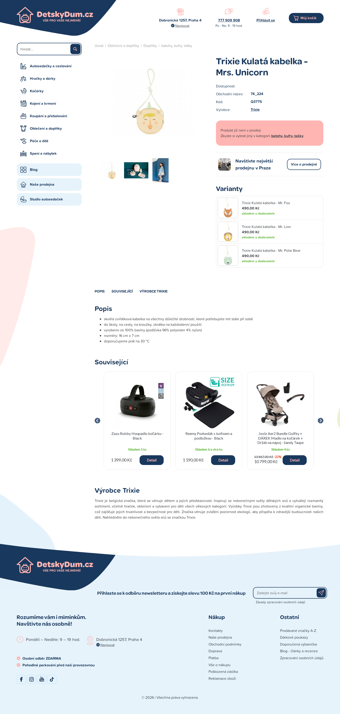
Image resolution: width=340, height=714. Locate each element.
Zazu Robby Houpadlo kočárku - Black (137, 435)
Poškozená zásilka (223, 671)
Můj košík (308, 18)
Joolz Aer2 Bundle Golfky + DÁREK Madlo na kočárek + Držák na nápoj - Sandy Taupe (280, 437)
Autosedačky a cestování (51, 66)
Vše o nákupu (220, 664)
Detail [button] (151, 460)
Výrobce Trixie (154, 291)
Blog (33, 169)
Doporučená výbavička (298, 644)
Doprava (215, 650)
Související (122, 291)
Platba (213, 657)
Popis (100, 291)
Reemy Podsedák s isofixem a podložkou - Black (208, 435)
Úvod (99, 45)
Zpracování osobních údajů (302, 657)
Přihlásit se (265, 20)
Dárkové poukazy (294, 637)
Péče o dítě (39, 141)
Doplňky (150, 45)
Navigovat (182, 25)
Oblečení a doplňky (46, 128)
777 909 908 (229, 20)
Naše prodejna (42, 184)
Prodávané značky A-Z (298, 630)
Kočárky (37, 91)
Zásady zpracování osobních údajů (280, 602)
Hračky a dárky (42, 78)
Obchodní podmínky (225, 644)
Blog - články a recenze (299, 650)
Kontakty (216, 630)
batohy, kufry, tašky (176, 45)
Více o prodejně (304, 164)
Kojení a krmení (43, 103)
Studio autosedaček (46, 199)
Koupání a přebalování (48, 116)
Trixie (255, 109)
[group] (137, 420)
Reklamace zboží (222, 678)
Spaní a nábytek (43, 153)
